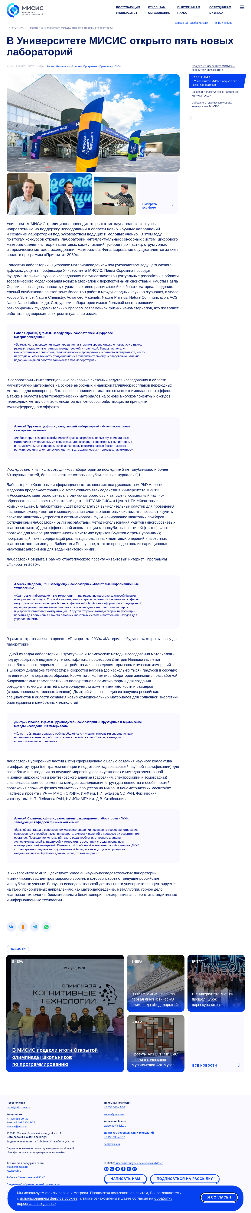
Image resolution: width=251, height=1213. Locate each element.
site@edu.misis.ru (17, 1166)
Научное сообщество (69, 66)
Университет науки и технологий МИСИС (138, 1163)
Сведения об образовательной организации (33, 1184)
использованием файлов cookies (48, 1198)
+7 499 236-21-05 (24, 1122)
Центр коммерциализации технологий (129, 1132)
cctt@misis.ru (112, 1144)
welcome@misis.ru (115, 1125)
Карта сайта (14, 1170)
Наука (50, 66)
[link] (11, 927)
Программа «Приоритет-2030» (102, 66)
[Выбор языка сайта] (241, 22)
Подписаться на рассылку (185, 1179)
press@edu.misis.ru (18, 1107)
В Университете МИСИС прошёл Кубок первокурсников (213, 999)
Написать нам (125, 1179)
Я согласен (219, 1198)
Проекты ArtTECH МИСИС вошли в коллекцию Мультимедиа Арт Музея (155, 1059)
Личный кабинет (223, 22)
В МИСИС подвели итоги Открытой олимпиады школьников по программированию (55, 1057)
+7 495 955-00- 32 (17, 1118)
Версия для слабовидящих (191, 22)
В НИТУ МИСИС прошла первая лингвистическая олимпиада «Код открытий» (156, 999)
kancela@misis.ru (17, 1126)
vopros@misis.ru (114, 1114)
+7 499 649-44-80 (114, 1107)
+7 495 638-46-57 (114, 1137)
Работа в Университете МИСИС (26, 1177)
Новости (18, 948)
